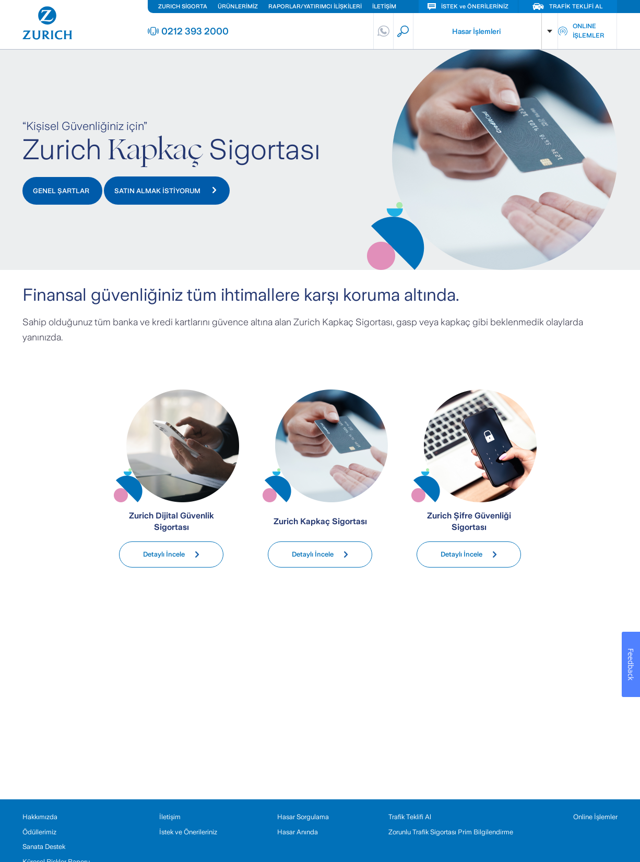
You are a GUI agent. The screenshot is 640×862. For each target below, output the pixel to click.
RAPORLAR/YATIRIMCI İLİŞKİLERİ (315, 6)
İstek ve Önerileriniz (188, 832)
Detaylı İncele (171, 554)
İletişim (170, 817)
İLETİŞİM (384, 6)
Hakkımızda (39, 817)
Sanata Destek (43, 847)
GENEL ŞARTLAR (61, 191)
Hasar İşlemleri (476, 31)
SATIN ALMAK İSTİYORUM (165, 191)
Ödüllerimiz (39, 832)
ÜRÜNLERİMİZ (238, 6)
